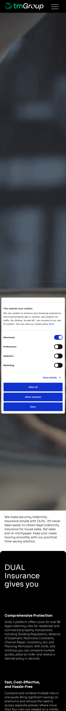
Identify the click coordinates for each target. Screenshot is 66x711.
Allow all (33, 387)
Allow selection (33, 397)
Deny (33, 406)
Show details (50, 377)
